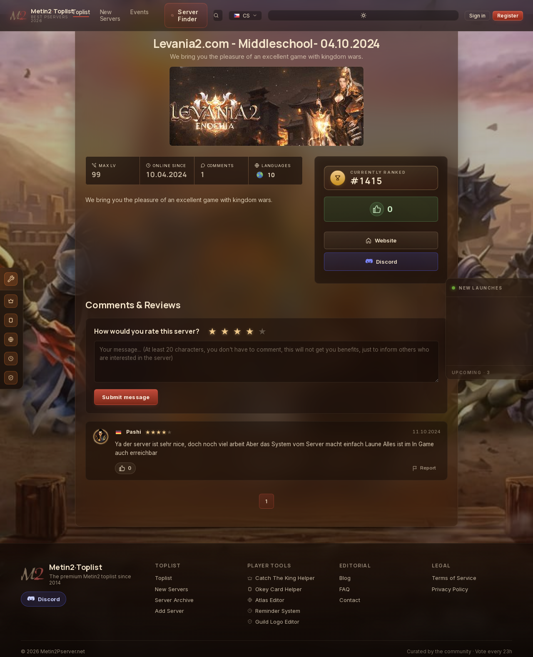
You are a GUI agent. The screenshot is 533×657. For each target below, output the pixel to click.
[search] (396, 12)
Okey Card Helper (274, 582)
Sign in (477, 12)
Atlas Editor (265, 593)
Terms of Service (454, 571)
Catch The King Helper (281, 571)
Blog (345, 571)
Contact (349, 593)
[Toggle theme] (453, 12)
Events (180, 12)
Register (507, 12)
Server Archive (174, 593)
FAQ (344, 582)
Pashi (133, 425)
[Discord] (43, 592)
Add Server (169, 604)
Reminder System (273, 604)
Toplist (108, 12)
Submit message (126, 390)
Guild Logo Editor (273, 615)
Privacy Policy (450, 582)
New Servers (144, 12)
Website (381, 233)
